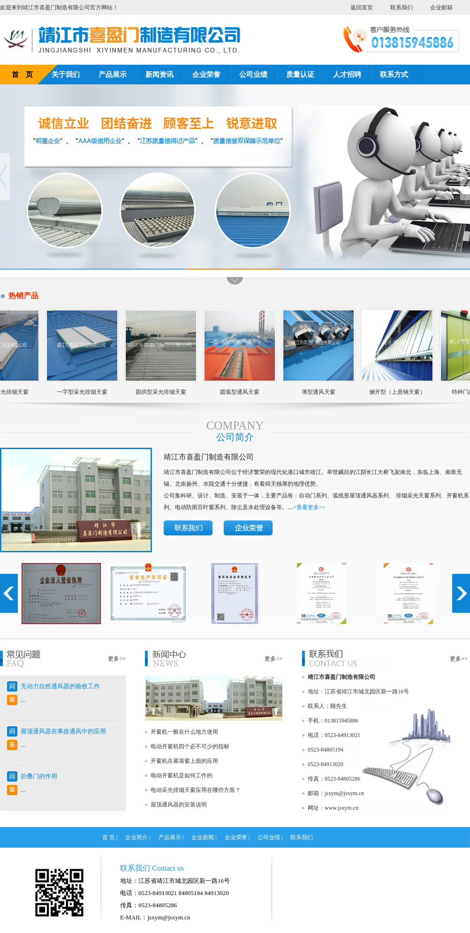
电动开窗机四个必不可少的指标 (190, 746)
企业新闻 (202, 837)
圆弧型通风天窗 (236, 392)
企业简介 (136, 837)
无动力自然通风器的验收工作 (60, 686)
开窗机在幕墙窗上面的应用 (184, 761)
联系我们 (401, 7)
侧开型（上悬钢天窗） (393, 392)
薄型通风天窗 (315, 392)
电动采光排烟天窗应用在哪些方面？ (196, 790)
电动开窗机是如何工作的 (181, 775)
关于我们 (66, 74)
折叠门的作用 (39, 776)
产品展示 (113, 74)
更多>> (117, 658)
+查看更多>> (309, 507)
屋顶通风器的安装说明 (179, 804)
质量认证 (300, 74)
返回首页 (361, 7)
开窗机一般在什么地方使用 (184, 732)
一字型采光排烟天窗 (78, 392)
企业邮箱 (441, 7)
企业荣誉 (206, 74)
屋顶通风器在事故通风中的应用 (63, 731)
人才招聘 (347, 74)
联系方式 (394, 74)
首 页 (22, 74)
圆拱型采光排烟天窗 (157, 392)
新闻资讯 (159, 74)
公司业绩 (253, 74)
